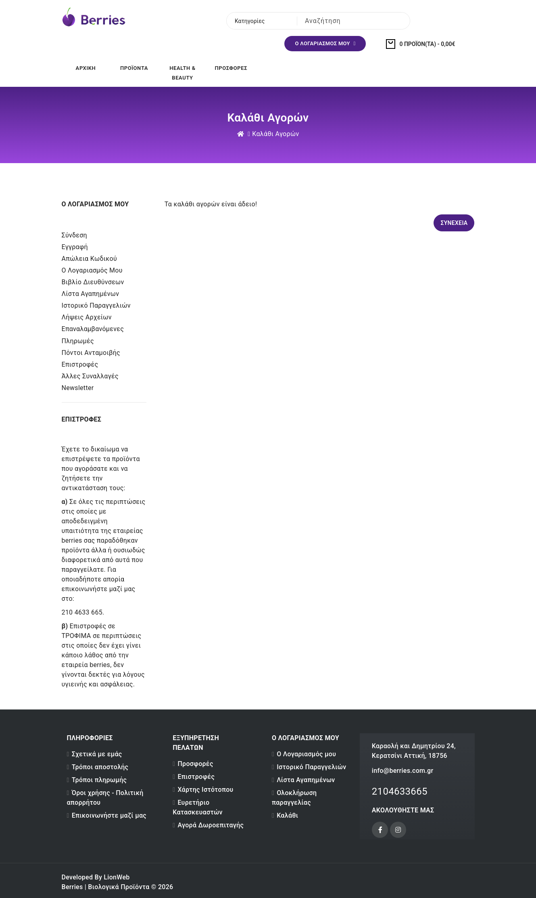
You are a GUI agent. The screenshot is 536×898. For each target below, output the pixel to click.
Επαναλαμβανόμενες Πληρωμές (93, 335)
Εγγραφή (75, 247)
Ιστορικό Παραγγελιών (96, 305)
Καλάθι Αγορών (275, 134)
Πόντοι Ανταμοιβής (91, 353)
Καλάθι (287, 815)
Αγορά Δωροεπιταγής (210, 825)
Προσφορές (195, 764)
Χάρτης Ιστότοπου (205, 789)
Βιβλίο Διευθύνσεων (93, 282)
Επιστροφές (80, 364)
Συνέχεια (453, 223)
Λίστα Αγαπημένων (90, 294)
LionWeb (116, 877)
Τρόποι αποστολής (100, 767)
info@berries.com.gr (403, 770)
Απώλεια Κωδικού (89, 258)
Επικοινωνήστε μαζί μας (109, 815)
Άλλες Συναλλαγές (90, 376)
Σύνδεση (74, 235)
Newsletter (78, 388)
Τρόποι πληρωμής (99, 780)
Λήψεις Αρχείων (87, 317)
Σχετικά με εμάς (97, 754)
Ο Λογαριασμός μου (92, 270)
